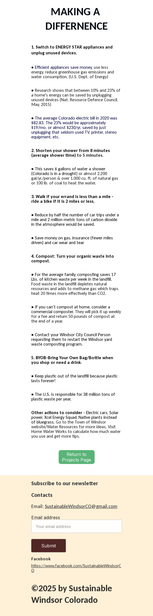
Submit (48, 548)
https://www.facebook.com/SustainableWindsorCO (76, 569)
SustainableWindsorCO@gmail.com (81, 506)
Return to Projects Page (76, 457)
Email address (45, 519)
